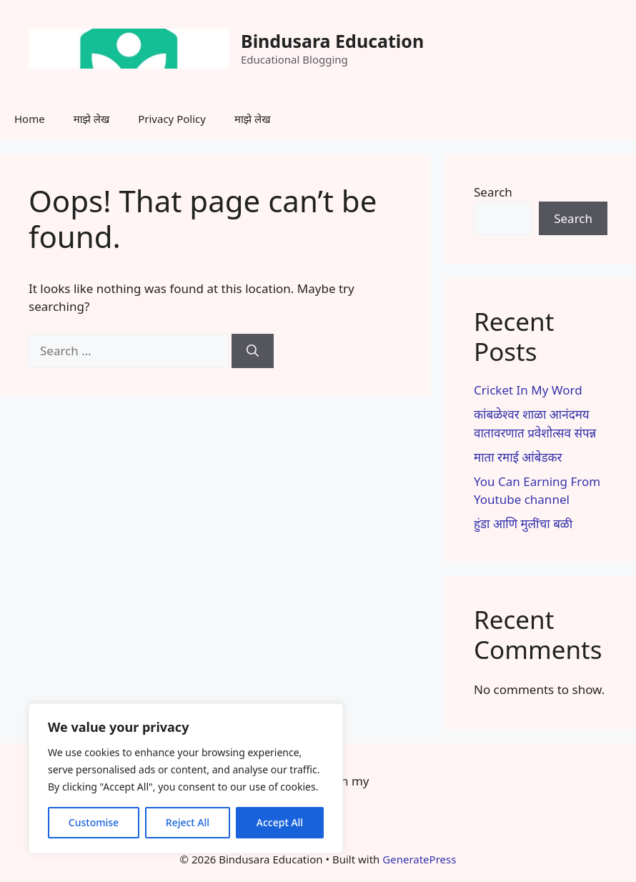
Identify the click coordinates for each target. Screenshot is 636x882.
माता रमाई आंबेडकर (518, 457)
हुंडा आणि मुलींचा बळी (523, 523)
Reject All (187, 822)
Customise (94, 822)
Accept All (280, 822)
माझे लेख (92, 119)
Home (29, 119)
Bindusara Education (332, 41)
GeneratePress (419, 859)
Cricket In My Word (528, 390)
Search (493, 192)
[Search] (253, 351)
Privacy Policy (172, 119)
